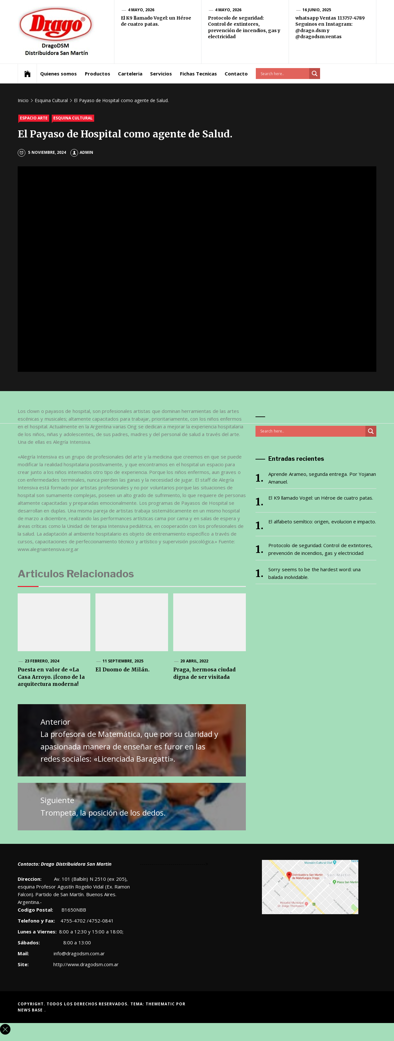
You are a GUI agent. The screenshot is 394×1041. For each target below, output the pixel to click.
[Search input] (284, 73)
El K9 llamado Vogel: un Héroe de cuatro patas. (156, 21)
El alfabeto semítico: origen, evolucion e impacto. (322, 521)
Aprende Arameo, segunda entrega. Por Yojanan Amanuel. (322, 478)
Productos (97, 73)
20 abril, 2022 (194, 661)
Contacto (236, 73)
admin (81, 152)
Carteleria (130, 73)
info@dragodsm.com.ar (78, 953)
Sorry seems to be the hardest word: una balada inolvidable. (314, 573)
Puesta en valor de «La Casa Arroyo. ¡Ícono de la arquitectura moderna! (51, 676)
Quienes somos (58, 73)
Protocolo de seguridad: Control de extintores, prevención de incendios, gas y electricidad (244, 27)
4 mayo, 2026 (141, 10)
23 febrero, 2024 (42, 661)
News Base (31, 1010)
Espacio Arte (34, 118)
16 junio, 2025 (316, 10)
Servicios (161, 73)
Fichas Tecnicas (198, 73)
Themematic (161, 1004)
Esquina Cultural (73, 118)
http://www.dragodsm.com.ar (86, 964)
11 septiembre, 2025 (123, 661)
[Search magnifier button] (314, 73)
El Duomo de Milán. (122, 669)
